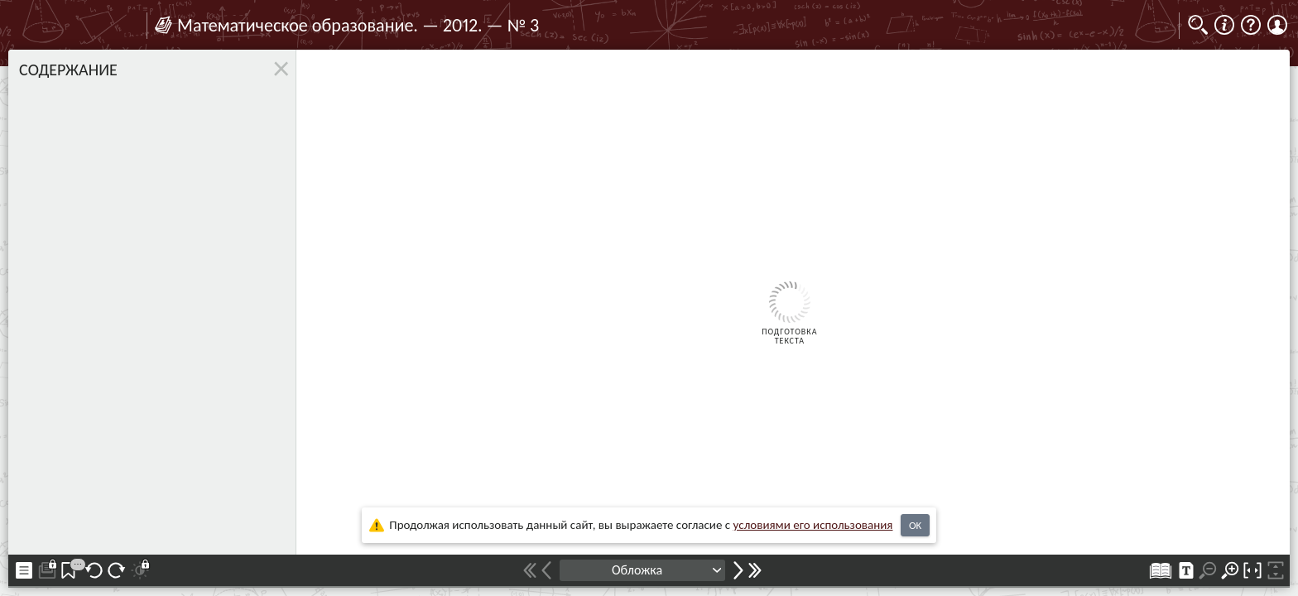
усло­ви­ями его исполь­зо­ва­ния (813, 524)
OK (915, 525)
